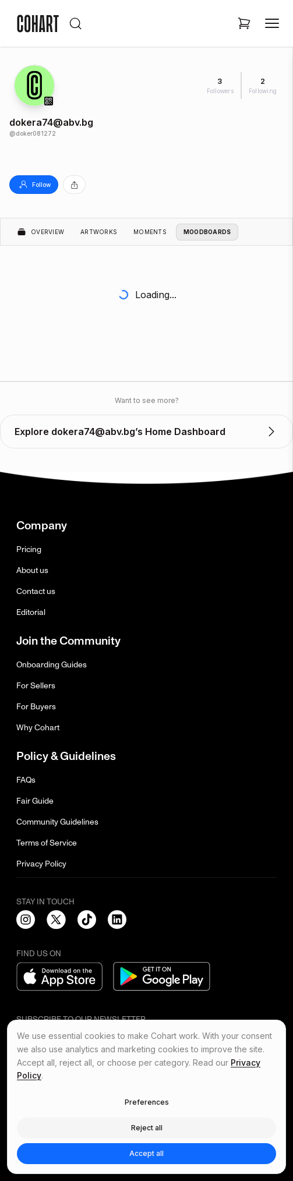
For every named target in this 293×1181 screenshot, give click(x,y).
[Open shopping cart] (244, 23)
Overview (40, 231)
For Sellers (35, 685)
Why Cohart (37, 727)
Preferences (147, 1102)
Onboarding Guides (51, 664)
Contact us (35, 591)
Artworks (98, 231)
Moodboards (207, 231)
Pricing (28, 549)
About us (32, 570)
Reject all (147, 1127)
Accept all (146, 1153)
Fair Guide (35, 801)
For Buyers (36, 706)
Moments (150, 231)
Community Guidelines (57, 822)
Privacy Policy (41, 863)
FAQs (26, 780)
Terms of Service (46, 842)
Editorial (30, 612)
